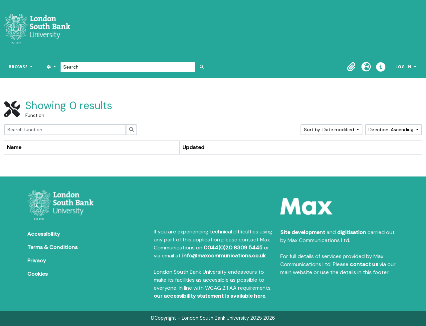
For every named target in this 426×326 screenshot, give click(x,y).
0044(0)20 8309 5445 (233, 247)
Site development (302, 232)
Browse (19, 67)
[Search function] (65, 129)
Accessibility (43, 233)
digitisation (351, 232)
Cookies (37, 273)
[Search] (127, 67)
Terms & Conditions (52, 247)
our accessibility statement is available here (209, 295)
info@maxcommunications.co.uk (224, 255)
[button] (351, 67)
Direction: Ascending (391, 130)
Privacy (36, 260)
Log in (404, 67)
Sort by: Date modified (329, 130)
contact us (364, 264)
